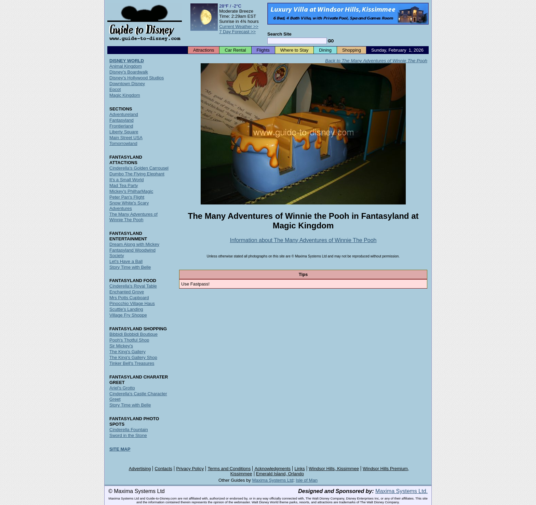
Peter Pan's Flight (126, 197)
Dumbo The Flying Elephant (136, 173)
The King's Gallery (127, 351)
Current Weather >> (238, 26)
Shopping (351, 50)
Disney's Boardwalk (128, 72)
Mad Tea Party (123, 185)
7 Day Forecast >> (237, 31)
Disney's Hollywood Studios (136, 77)
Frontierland (121, 126)
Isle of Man (307, 480)
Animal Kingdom (125, 66)
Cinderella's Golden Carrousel (139, 168)
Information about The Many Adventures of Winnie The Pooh (303, 240)
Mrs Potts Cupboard (129, 297)
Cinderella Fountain (128, 429)
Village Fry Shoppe (128, 315)
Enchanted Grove (126, 291)
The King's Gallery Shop (133, 357)
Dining (325, 50)
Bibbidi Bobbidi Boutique (133, 334)
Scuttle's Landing (126, 309)
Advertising (140, 468)
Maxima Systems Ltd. (401, 491)
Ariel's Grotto (122, 387)
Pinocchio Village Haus (132, 303)
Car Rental (235, 50)
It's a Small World (126, 179)
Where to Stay (294, 50)
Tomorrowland (123, 143)
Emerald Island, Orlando (280, 473)
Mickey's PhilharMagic (131, 191)
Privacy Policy (190, 468)
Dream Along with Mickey (134, 244)
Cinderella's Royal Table (133, 286)
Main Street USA (126, 137)
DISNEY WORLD (126, 60)
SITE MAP (119, 449)
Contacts (163, 468)
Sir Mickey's (121, 345)
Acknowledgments (273, 468)
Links (300, 468)
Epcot (115, 89)
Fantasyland (121, 120)
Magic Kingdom (124, 95)
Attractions (203, 50)
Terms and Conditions (229, 468)
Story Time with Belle (130, 267)
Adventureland (123, 114)
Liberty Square (123, 131)
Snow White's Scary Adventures (129, 205)
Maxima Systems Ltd (272, 480)
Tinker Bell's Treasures (131, 363)
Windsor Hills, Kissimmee (334, 468)
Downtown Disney (127, 83)
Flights (263, 50)
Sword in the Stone (128, 435)
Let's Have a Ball (126, 261)
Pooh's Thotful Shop (129, 340)
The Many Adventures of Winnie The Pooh (133, 217)
